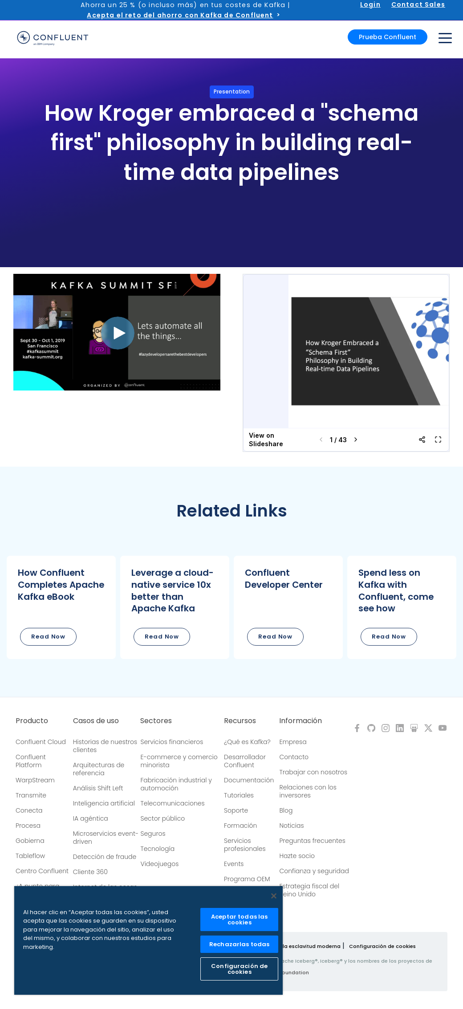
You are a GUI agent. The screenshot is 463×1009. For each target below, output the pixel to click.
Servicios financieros (171, 741)
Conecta (29, 810)
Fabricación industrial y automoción (175, 784)
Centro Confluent (42, 871)
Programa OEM (247, 879)
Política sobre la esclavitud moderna (293, 946)
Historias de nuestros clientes (105, 745)
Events (234, 863)
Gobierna (30, 840)
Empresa (292, 741)
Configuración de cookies (382, 946)
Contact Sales (418, 4)
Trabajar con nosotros (313, 772)
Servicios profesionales (244, 844)
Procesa (28, 825)
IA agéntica (90, 818)
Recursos (240, 721)
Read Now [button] (48, 636)
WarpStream (35, 780)
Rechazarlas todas (239, 944)
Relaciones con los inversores (308, 791)
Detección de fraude (104, 856)
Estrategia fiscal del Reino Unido (309, 890)
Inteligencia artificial (104, 803)
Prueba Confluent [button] (387, 36)
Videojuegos (159, 863)
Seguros (152, 833)
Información (300, 721)
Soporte (236, 810)
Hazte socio (297, 855)
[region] (148, 940)
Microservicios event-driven (105, 837)
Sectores (156, 721)
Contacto (294, 757)
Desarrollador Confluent (245, 761)
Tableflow (30, 855)
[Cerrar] (273, 896)
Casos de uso (96, 721)
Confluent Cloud (41, 741)
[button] (61, 607)
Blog (285, 810)
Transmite (31, 795)
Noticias (291, 825)
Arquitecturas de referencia (99, 769)
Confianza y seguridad (314, 871)
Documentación (249, 780)
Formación (240, 825)
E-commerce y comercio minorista (178, 761)
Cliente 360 (90, 871)
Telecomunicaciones (172, 803)
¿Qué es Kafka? (247, 741)
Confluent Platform (31, 761)
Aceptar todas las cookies (239, 919)
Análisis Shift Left (98, 788)
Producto (32, 721)
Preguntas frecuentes (312, 840)
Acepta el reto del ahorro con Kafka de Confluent (180, 15)
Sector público (162, 818)
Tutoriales (239, 795)
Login (370, 4)
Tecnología (157, 848)
